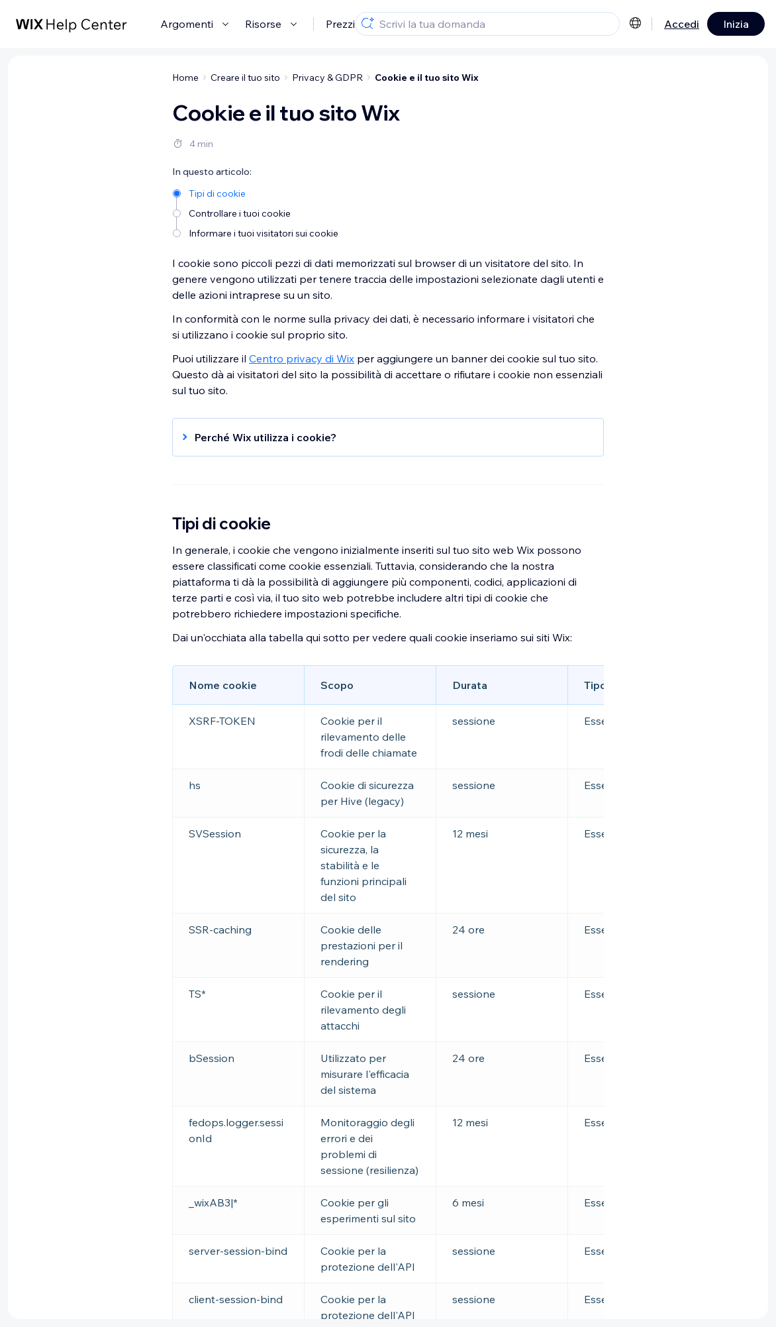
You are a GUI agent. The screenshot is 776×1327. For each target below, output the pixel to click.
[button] (381, 437)
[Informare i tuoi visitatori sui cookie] (256, 232)
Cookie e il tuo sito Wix (427, 77)
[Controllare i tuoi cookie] (256, 212)
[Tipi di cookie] (256, 192)
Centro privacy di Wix (301, 358)
